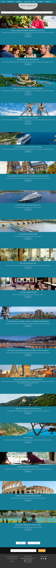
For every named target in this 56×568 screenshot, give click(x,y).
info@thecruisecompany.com (28, 558)
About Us (12, 561)
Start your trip (42, 550)
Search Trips (27, 1)
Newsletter (40, 1)
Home (3, 1)
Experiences (10, 1)
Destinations (19, 1)
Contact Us (47, 1)
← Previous (20, 543)
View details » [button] (28, 36)
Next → (37, 543)
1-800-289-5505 (28, 559)
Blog (34, 1)
